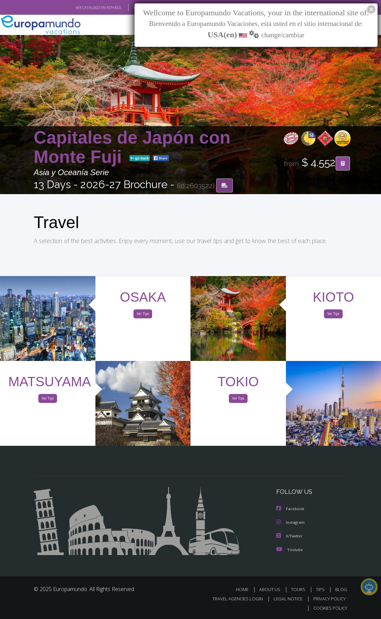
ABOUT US (272, 589)
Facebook (290, 509)
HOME (244, 589)
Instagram (290, 522)
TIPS (321, 589)
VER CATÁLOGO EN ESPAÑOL (83, 8)
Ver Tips (142, 315)
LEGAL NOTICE (285, 598)
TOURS (299, 589)
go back (139, 158)
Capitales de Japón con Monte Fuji (132, 147)
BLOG (341, 589)
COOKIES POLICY (328, 607)
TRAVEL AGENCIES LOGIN (233, 598)
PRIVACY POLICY (328, 598)
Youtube (289, 549)
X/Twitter (289, 535)
